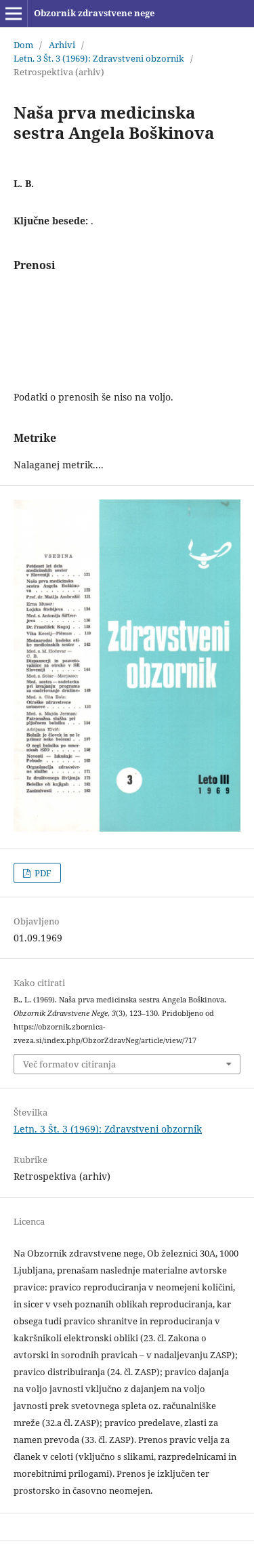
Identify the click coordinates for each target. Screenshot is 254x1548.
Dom (23, 45)
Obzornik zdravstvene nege (94, 13)
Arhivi (62, 45)
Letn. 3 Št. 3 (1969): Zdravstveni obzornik (99, 58)
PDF (42, 873)
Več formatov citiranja (69, 1064)
